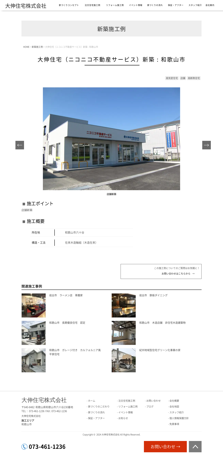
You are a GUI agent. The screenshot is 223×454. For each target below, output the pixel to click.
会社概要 (174, 401)
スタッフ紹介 (195, 5)
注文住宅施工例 (92, 5)
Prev (20, 146)
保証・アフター (176, 5)
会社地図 (174, 406)
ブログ (150, 406)
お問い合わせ (153, 401)
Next (207, 146)
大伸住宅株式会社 (25, 5)
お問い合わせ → (165, 447)
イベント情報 (135, 5)
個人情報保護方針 (179, 418)
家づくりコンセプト (69, 5)
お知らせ (123, 418)
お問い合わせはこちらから (176, 273)
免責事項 (174, 424)
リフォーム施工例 (115, 5)
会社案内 (210, 5)
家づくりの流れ (155, 5)
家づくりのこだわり (99, 406)
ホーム (91, 401)
